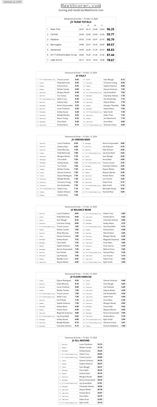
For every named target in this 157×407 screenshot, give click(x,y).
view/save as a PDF (12, 2)
